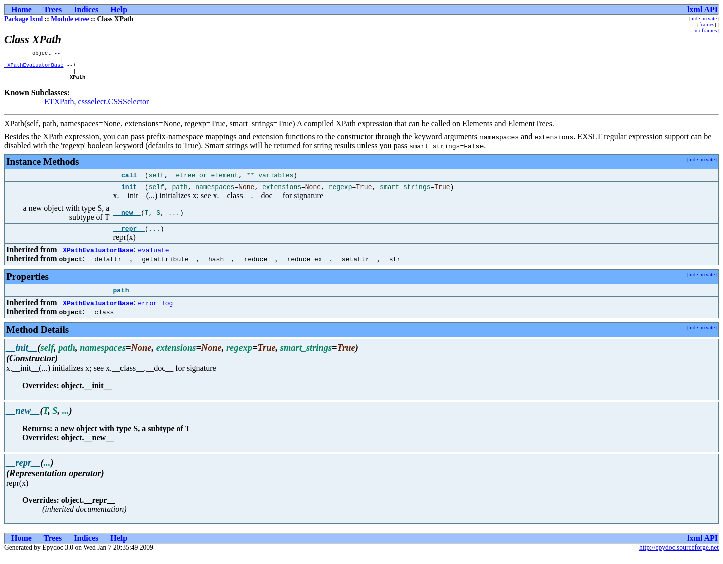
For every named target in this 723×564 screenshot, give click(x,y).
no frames (706, 30)
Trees (53, 9)
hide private (703, 18)
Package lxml (23, 19)
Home (21, 9)
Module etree (70, 19)
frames (706, 24)
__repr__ (128, 236)
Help (118, 9)
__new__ (127, 219)
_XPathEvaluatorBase (33, 67)
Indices (86, 9)
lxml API (702, 9)
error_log (155, 310)
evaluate (153, 257)
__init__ (128, 193)
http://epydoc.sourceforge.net (679, 555)
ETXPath (59, 106)
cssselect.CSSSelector (113, 106)
